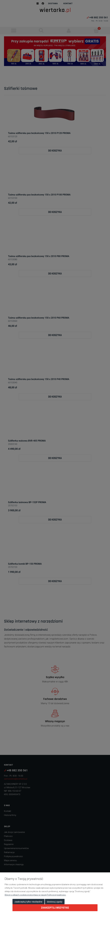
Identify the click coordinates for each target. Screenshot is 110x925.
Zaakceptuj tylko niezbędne (28, 901)
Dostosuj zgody (54, 901)
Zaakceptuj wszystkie (55, 908)
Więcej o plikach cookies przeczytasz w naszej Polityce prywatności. (35, 895)
